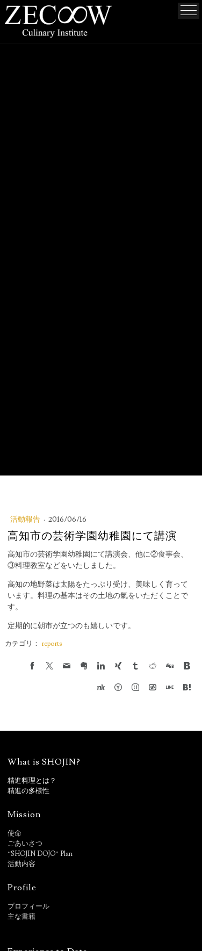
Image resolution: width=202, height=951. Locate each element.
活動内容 (21, 864)
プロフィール (28, 906)
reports (51, 643)
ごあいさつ (25, 843)
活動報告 (26, 519)
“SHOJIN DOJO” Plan (40, 853)
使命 (14, 833)
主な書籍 (21, 916)
